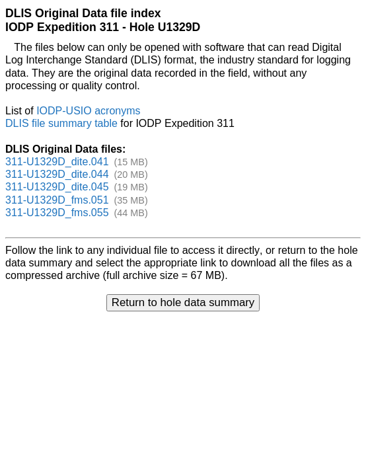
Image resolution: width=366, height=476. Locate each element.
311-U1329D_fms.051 (57, 200)
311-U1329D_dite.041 (57, 161)
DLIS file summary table (61, 123)
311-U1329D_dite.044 (57, 174)
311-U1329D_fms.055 (57, 212)
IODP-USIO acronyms (88, 110)
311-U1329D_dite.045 (57, 186)
